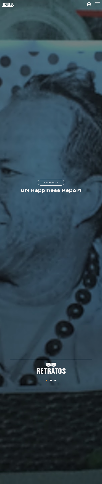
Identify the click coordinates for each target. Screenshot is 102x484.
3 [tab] (55, 380)
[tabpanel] (51, 369)
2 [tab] (51, 380)
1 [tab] (46, 380)
